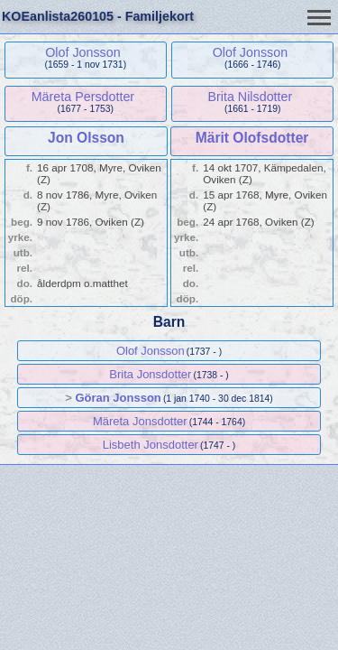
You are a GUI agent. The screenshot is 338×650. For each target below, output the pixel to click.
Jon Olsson (86, 137)
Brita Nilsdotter (249, 96)
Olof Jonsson (82, 52)
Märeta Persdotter (83, 96)
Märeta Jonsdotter (140, 421)
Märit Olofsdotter (252, 137)
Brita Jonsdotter (150, 374)
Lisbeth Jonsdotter (150, 444)
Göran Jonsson (117, 397)
